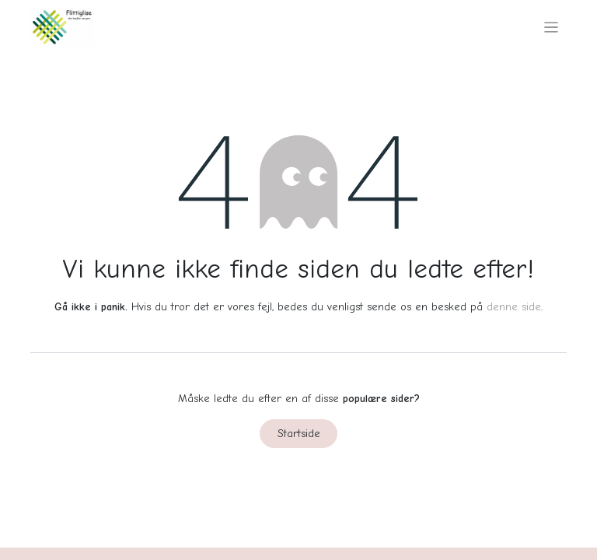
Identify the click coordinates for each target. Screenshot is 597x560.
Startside (299, 433)
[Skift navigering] (551, 27)
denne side (514, 306)
